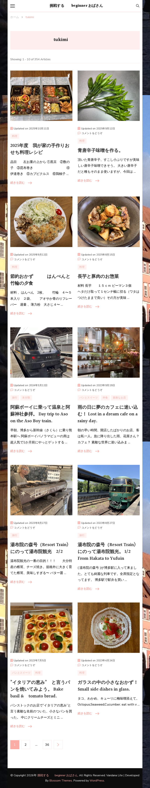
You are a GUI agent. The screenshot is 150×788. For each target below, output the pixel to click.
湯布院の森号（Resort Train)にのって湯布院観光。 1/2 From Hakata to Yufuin (107, 551)
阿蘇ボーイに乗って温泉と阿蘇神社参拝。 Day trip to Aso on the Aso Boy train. (40, 414)
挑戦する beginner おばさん (76, 6)
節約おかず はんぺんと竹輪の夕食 (40, 280)
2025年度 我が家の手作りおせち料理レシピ (39, 149)
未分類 (26, 397)
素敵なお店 (119, 397)
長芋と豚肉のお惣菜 (98, 276)
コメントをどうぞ (92, 133)
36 (47, 744)
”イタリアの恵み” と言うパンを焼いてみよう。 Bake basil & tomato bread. (40, 689)
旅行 (14, 397)
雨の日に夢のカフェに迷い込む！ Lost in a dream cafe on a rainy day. (108, 414)
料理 (14, 136)
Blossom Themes (60, 781)
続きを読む (17, 183)
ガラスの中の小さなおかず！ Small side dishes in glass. (108, 686)
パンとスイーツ (88, 397)
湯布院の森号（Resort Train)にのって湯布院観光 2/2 (39, 548)
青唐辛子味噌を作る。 (100, 150)
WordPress (97, 781)
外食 (105, 397)
